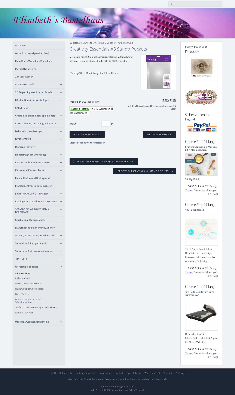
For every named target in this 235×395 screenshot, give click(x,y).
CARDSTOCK (21, 107)
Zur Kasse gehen (24, 76)
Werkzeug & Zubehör (26, 266)
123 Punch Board (194, 209)
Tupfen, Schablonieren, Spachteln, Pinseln (36, 307)
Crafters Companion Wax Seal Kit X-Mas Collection (201, 148)
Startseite (20, 45)
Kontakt (119, 372)
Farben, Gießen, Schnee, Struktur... (34, 162)
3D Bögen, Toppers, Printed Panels (33, 92)
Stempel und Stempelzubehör (31, 243)
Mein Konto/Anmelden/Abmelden (33, 61)
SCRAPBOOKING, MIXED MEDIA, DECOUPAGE (32, 211)
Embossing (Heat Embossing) (30, 154)
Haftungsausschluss (86, 372)
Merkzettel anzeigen (26, 68)
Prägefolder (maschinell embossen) (34, 185)
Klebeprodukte (22, 278)
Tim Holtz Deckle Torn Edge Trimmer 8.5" (199, 293)
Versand (147, 106)
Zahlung (180, 372)
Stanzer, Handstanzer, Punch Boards (35, 235)
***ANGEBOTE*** (24, 84)
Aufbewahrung (22, 273)
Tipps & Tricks (133, 372)
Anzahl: (73, 123)
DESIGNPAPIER (23, 139)
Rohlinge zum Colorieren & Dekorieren (36, 201)
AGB (53, 372)
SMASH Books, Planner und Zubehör (35, 227)
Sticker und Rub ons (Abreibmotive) (34, 251)
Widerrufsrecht (152, 372)
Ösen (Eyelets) (22, 294)
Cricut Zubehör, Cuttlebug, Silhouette (35, 123)
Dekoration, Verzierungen (29, 131)
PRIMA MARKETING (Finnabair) (32, 193)
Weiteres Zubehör (24, 312)
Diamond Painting (25, 146)
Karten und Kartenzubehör (30, 170)
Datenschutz (65, 372)
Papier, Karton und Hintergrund (32, 178)
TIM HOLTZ (21, 258)
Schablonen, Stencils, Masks (30, 219)
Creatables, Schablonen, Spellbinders (35, 115)
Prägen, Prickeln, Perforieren (29, 288)
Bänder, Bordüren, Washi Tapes (32, 100)
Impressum (105, 372)
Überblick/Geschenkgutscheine (32, 321)
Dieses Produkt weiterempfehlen (87, 142)
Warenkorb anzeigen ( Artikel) (32, 53)
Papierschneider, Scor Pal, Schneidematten (28, 301)
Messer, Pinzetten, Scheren (28, 283)
